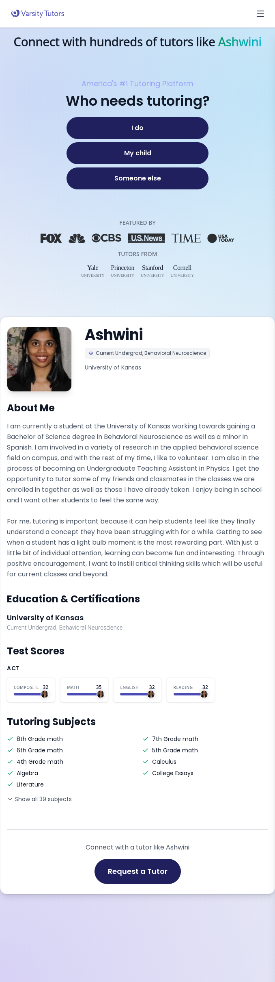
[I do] (137, 128)
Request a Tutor (138, 871)
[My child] (137, 153)
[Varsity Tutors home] (38, 13)
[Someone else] (137, 178)
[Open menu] (260, 14)
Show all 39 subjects (39, 799)
